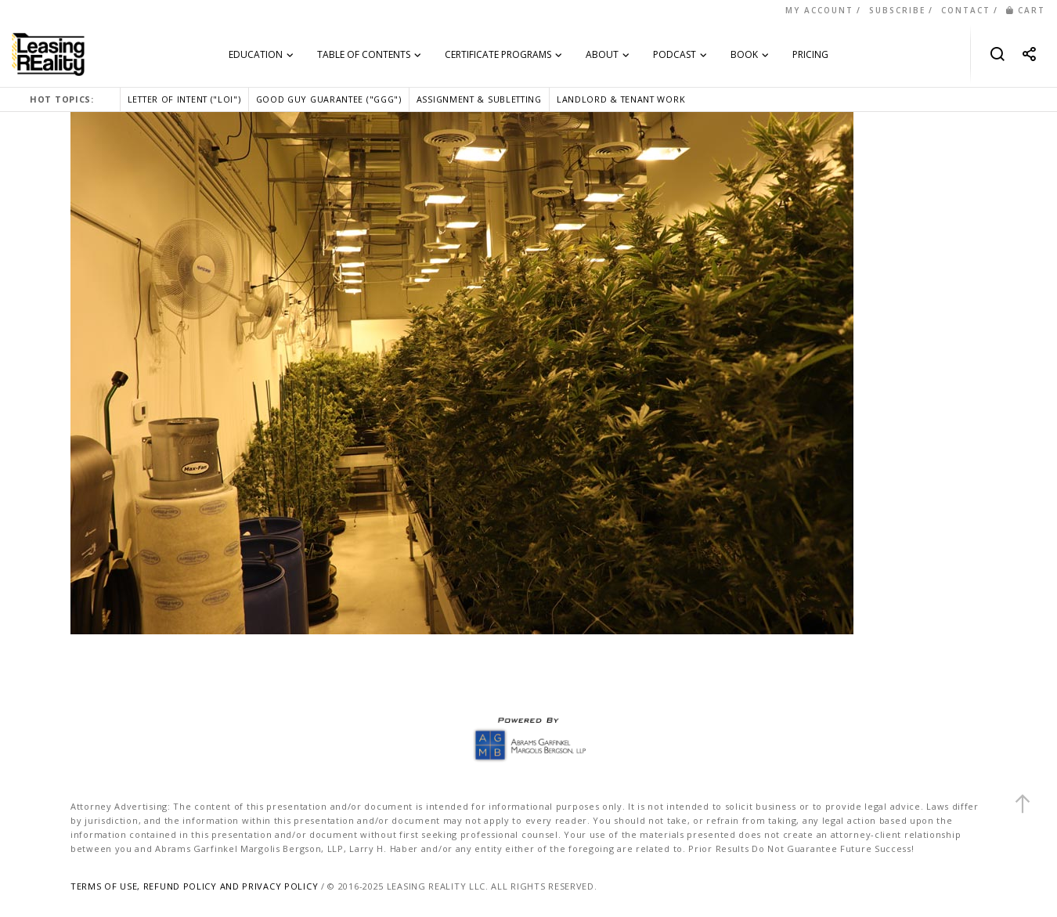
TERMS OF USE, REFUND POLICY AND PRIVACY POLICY (194, 886)
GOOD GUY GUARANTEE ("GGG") (329, 99)
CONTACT (965, 10)
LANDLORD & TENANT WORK (621, 99)
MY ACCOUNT (819, 10)
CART (1025, 10)
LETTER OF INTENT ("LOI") (184, 99)
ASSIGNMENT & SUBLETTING (479, 99)
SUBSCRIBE (897, 10)
